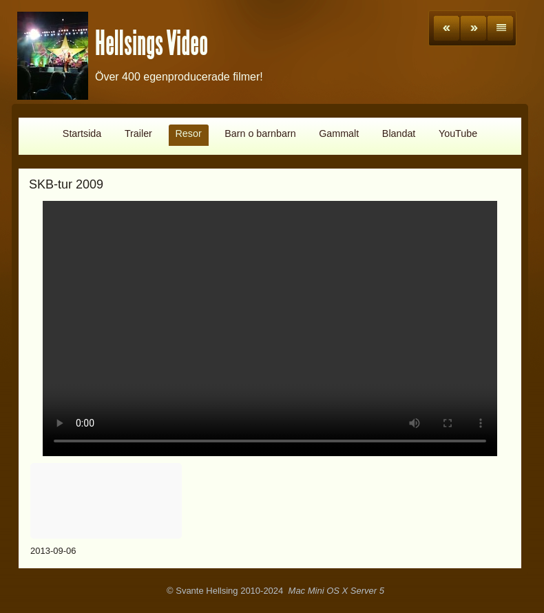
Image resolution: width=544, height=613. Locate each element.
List (500, 28)
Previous (446, 28)
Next (473, 28)
